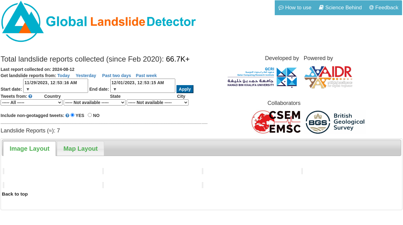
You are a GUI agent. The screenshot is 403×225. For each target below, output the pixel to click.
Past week (146, 75)
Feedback (383, 8)
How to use (295, 8)
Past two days (116, 75)
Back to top (15, 194)
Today (63, 75)
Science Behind (340, 8)
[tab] (29, 148)
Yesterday (85, 75)
